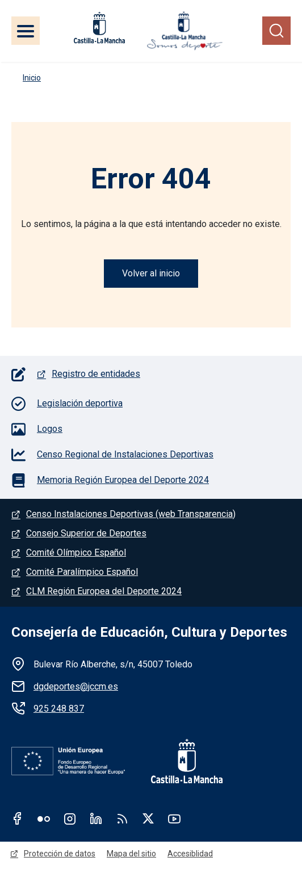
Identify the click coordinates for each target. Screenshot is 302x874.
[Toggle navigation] (25, 30)
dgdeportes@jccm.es (75, 686)
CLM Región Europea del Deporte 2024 (104, 591)
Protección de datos (59, 853)
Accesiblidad (190, 853)
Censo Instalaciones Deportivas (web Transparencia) (131, 514)
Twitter (148, 818)
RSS (122, 818)
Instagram (70, 818)
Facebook (18, 818)
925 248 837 (58, 708)
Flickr (44, 818)
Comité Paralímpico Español (82, 571)
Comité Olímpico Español (76, 552)
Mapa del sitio (131, 853)
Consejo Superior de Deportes (86, 533)
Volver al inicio (151, 273)
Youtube (174, 818)
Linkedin (96, 818)
